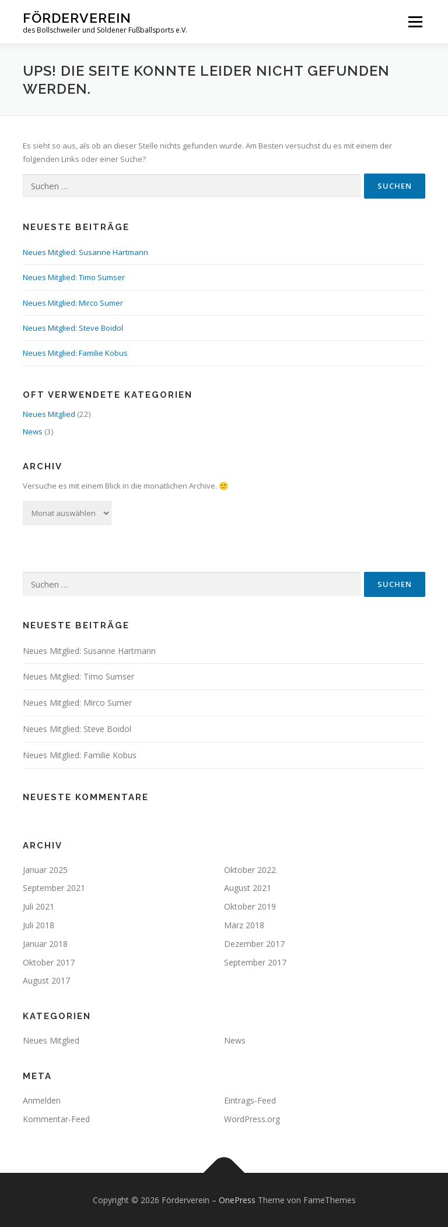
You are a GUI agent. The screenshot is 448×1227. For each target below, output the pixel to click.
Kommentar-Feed (56, 1119)
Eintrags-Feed (250, 1100)
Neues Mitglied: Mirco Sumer (73, 303)
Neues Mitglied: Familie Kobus (75, 353)
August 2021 (247, 887)
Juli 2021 (38, 906)
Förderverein (77, 18)
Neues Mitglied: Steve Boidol (73, 328)
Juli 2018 (38, 925)
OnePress (237, 1199)
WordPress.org (252, 1119)
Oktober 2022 (250, 869)
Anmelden (42, 1100)
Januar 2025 (45, 869)
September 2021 (54, 887)
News (33, 431)
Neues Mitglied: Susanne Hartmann (85, 252)
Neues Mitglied (49, 414)
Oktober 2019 (250, 906)
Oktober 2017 (49, 962)
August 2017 (46, 980)
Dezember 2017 (254, 943)
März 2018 (244, 925)
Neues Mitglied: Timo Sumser (74, 277)
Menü (415, 21)
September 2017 (255, 962)
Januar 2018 (45, 943)
